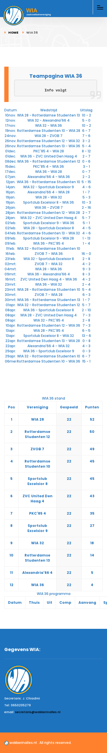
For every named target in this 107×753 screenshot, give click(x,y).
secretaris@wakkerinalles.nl (37, 712)
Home (13, 32)
